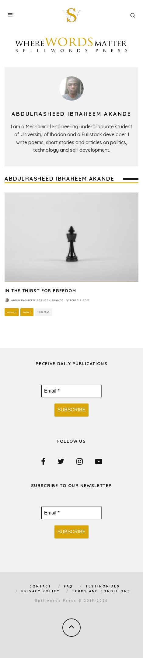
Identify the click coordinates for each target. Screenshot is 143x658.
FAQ (68, 586)
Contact (40, 586)
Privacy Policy (40, 591)
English (11, 312)
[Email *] (71, 391)
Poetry (27, 312)
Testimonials (102, 586)
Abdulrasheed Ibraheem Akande (37, 300)
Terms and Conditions (101, 591)
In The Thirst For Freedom (40, 290)
